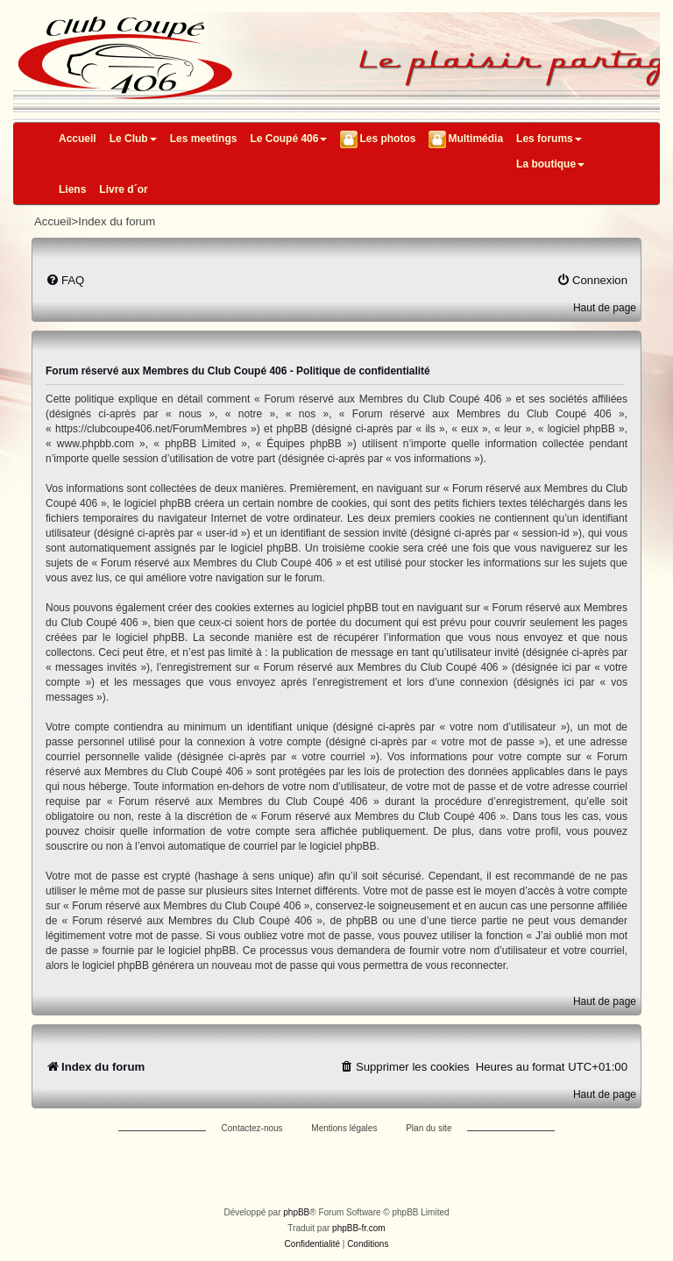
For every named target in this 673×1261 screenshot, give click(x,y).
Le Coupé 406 (288, 138)
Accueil (77, 138)
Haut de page (604, 308)
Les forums (549, 138)
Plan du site (428, 1128)
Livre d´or (123, 189)
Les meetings (203, 138)
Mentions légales (344, 1128)
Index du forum (116, 221)
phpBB (296, 1212)
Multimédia (475, 138)
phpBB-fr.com (359, 1228)
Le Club (133, 138)
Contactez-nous (252, 1128)
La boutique (550, 164)
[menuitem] (65, 280)
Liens (72, 189)
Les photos (387, 138)
